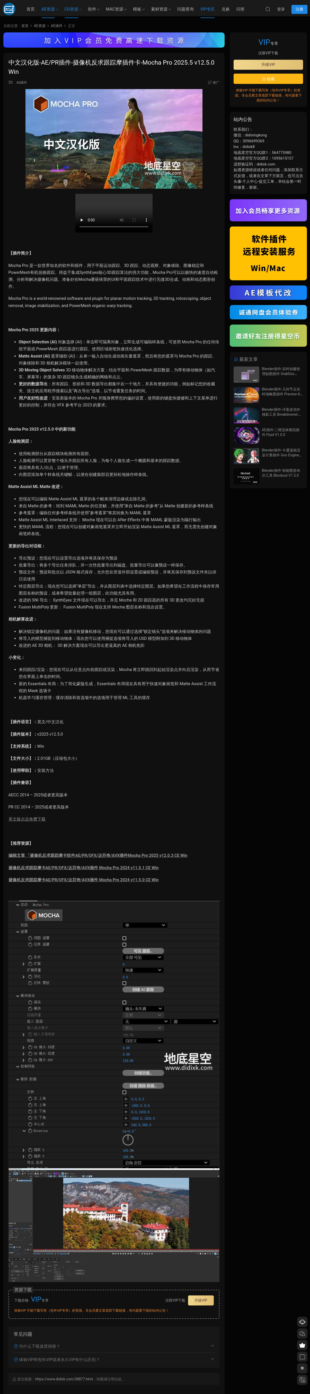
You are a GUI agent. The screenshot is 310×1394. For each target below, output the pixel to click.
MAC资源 (114, 9)
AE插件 (21, 82)
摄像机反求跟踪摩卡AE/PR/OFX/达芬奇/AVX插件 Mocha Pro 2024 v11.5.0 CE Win (83, 879)
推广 (216, 82)
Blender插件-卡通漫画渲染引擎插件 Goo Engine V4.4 (281, 455)
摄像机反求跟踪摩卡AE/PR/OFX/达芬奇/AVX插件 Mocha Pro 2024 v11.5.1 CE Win (83, 867)
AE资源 (48, 9)
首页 (30, 9)
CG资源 (71, 9)
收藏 (268, 79)
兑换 (226, 9)
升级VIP (200, 1300)
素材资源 (159, 9)
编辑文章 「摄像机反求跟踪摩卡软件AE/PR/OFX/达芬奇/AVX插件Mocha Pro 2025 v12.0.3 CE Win (98, 855)
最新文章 (246, 359)
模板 (137, 9)
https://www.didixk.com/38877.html (64, 1379)
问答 (240, 9)
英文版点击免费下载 (27, 819)
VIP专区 (207, 9)
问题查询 (185, 9)
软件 (92, 9)
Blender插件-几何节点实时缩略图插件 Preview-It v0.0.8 (281, 394)
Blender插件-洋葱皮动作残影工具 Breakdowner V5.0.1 (281, 414)
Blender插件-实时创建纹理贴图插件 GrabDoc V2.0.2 (281, 374)
